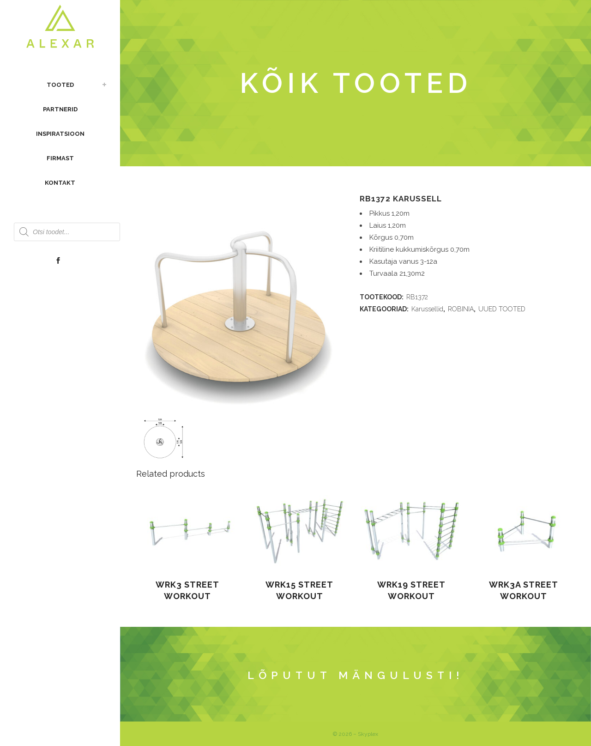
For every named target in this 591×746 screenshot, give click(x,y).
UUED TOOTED (501, 309)
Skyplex (368, 734)
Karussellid (427, 309)
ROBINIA (461, 309)
